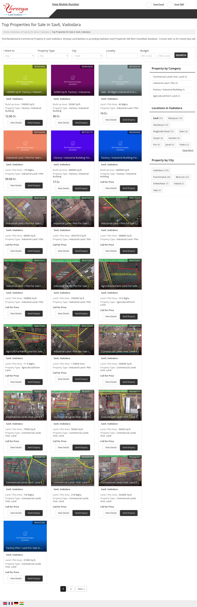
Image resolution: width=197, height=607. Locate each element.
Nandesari (158, 124)
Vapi (155, 190)
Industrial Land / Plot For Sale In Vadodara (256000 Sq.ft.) (86, 286)
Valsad (177, 183)
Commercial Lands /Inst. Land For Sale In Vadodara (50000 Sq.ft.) (91, 417)
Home (6, 32)
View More (187, 150)
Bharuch (180, 176)
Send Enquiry (34, 122)
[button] (65, 4)
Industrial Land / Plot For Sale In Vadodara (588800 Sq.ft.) (134, 223)
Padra (183, 144)
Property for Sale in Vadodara (36, 32)
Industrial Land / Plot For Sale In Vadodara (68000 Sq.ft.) (38, 223)
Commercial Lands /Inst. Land (168, 76)
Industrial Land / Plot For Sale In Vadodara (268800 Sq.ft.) (39, 286)
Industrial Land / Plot (164, 83)
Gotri (182, 131)
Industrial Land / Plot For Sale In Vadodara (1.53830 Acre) (86, 351)
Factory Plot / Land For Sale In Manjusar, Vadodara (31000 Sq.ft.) (43, 548)
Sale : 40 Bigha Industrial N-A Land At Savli (125, 92)
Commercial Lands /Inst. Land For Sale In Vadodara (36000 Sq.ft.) (138, 417)
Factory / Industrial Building (167, 89)
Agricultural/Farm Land (165, 95)
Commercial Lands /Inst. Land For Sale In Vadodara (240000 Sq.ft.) (139, 351)
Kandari (173, 138)
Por (155, 144)
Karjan (156, 138)
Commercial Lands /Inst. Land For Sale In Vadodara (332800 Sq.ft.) (139, 482)
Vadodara (15, 32)
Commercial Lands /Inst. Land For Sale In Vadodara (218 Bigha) (89, 482)
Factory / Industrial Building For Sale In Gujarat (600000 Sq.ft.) (136, 157)
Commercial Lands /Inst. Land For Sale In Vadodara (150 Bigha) (42, 482)
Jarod (168, 144)
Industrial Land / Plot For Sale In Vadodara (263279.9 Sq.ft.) (87, 223)
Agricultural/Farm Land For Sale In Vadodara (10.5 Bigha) (133, 286)
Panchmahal (159, 176)
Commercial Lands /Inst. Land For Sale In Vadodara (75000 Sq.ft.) (43, 417)
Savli (155, 118)
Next (81, 589)
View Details (16, 122)
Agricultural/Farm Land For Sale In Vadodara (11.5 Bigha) (38, 351)
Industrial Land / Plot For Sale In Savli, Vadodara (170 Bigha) (40, 157)
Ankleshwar (159, 183)
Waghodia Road (161, 131)
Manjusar (173, 118)
